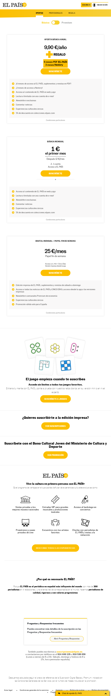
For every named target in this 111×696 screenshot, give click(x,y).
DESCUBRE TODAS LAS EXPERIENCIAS (55, 548)
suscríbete (86, 5)
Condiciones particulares (55, 220)
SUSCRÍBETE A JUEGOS (55, 399)
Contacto (59, 690)
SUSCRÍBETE (55, 173)
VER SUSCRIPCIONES (55, 426)
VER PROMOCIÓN (55, 455)
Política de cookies (77, 690)
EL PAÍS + (55, 475)
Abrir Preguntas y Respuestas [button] (67, 639)
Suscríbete (55, 273)
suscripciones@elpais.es (69, 651)
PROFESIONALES (56, 13)
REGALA (72, 13)
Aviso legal (8, 690)
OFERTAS (39, 13)
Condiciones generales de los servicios (34, 690)
